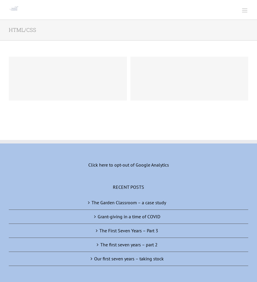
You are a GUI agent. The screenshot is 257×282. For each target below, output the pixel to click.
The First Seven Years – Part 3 (128, 230)
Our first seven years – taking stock (129, 259)
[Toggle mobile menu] (245, 10)
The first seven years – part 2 (129, 245)
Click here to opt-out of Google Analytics (128, 165)
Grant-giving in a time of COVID (129, 216)
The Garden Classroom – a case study (129, 202)
